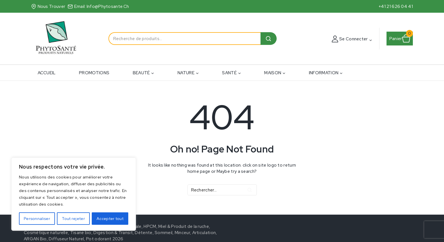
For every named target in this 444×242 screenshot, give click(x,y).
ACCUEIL (47, 73)
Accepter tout (110, 218)
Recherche (269, 38)
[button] (370, 40)
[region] (73, 194)
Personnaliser (37, 218)
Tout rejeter (73, 218)
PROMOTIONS (94, 73)
